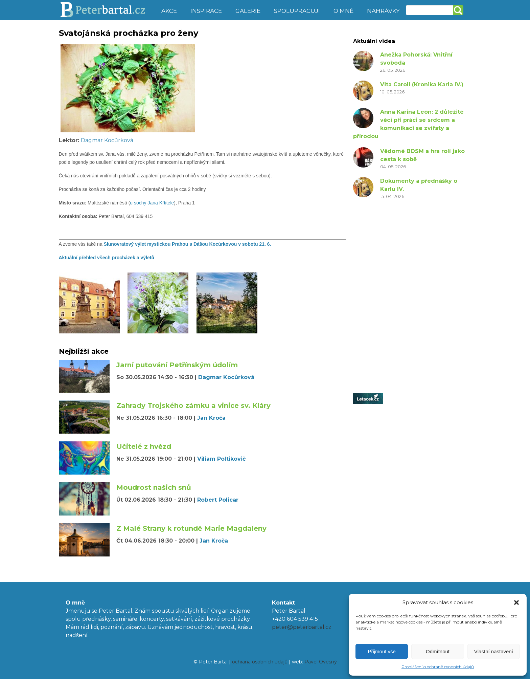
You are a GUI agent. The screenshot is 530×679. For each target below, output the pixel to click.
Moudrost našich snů (153, 487)
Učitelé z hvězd (143, 446)
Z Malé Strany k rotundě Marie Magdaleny (191, 528)
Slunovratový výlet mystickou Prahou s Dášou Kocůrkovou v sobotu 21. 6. (188, 244)
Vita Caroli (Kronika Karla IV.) (421, 84)
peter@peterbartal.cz (301, 627)
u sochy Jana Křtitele (152, 202)
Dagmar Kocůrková (107, 140)
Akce (169, 10)
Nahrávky (383, 10)
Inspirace (206, 10)
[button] (516, 602)
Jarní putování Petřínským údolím (177, 365)
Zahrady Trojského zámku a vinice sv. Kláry (193, 405)
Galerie (247, 10)
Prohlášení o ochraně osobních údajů (437, 666)
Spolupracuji (297, 10)
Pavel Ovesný (320, 662)
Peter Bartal (107, 10)
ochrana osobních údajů (259, 662)
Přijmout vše (382, 651)
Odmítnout (438, 651)
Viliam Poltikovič (221, 459)
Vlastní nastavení (493, 651)
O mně (343, 10)
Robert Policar (217, 500)
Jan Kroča (211, 418)
